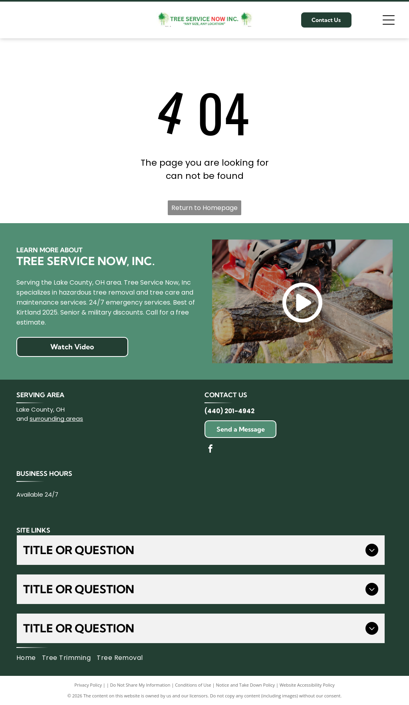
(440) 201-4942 (229, 411)
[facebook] (210, 450)
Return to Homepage (204, 207)
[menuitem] (29, 658)
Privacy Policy (88, 685)
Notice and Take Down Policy (245, 685)
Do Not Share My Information (140, 685)
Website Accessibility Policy (307, 685)
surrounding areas (56, 418)
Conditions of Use (193, 685)
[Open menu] (389, 20)
